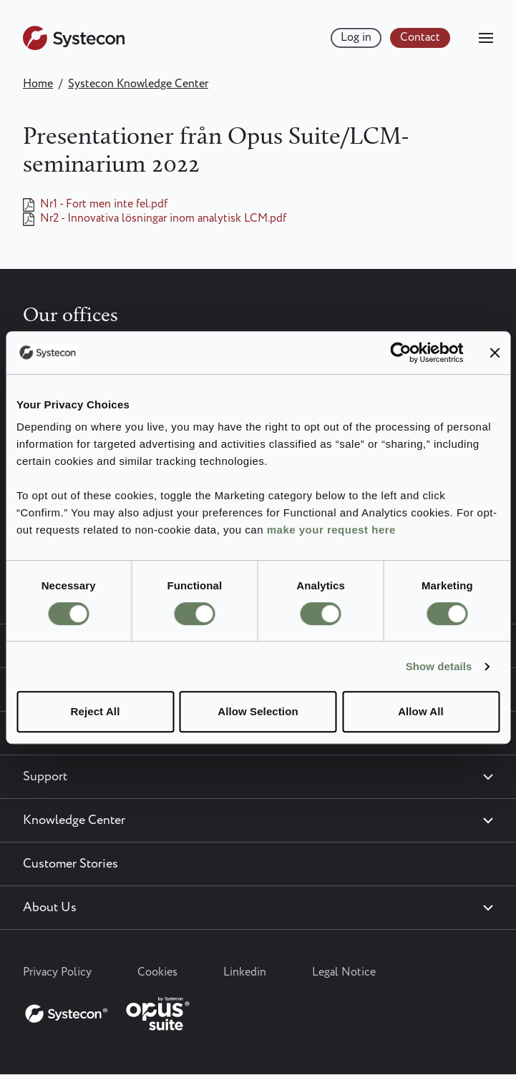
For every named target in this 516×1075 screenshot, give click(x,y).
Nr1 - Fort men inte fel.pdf (103, 204)
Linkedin (244, 972)
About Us (50, 907)
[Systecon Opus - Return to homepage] (109, 1010)
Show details (439, 666)
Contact (420, 37)
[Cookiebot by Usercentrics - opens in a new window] (400, 352)
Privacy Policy (57, 972)
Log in (356, 37)
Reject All (95, 711)
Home (38, 84)
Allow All (421, 711)
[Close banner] (495, 353)
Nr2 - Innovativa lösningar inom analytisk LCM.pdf (163, 219)
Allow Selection (258, 711)
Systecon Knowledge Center (138, 84)
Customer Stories (70, 864)
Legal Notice (344, 972)
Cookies (157, 972)
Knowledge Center (74, 820)
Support (45, 776)
